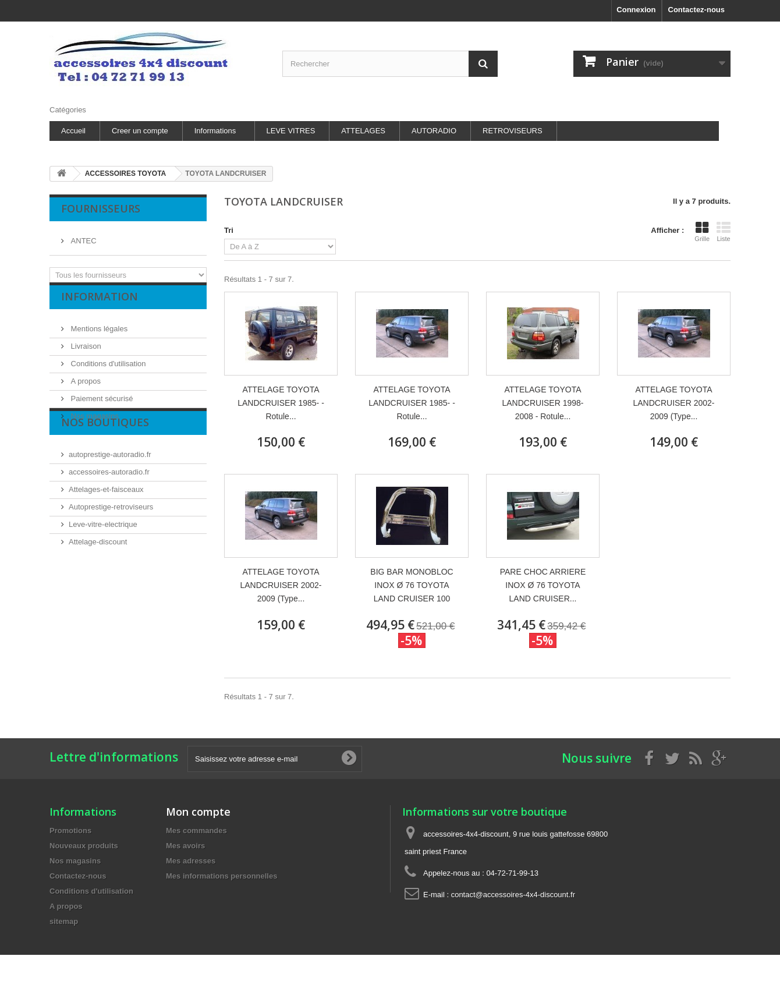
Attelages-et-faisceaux (106, 527)
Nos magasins (94, 424)
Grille (702, 231)
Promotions (70, 830)
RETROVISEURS (513, 130)
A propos (85, 389)
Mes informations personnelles (221, 876)
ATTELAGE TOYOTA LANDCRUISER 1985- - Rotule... (280, 403)
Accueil (73, 130)
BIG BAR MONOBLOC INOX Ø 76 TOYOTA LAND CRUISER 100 (411, 585)
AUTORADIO (434, 130)
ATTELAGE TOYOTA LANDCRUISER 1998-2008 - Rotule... (542, 403)
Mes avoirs (185, 845)
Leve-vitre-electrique (103, 562)
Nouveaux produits (83, 845)
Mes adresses (190, 860)
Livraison (85, 354)
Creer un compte (140, 130)
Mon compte (198, 812)
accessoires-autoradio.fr (109, 510)
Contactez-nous (696, 9)
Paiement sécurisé (101, 407)
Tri (228, 230)
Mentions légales (98, 337)
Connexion (635, 9)
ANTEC (83, 236)
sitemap (63, 921)
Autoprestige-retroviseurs (111, 545)
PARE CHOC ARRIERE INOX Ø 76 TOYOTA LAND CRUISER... (543, 585)
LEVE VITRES (291, 130)
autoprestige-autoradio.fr (110, 492)
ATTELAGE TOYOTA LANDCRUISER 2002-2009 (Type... (673, 403)
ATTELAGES (363, 130)
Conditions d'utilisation (107, 372)
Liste (724, 231)
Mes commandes (196, 830)
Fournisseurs (100, 208)
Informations (215, 130)
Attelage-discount (98, 580)
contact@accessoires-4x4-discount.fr (513, 894)
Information (99, 310)
